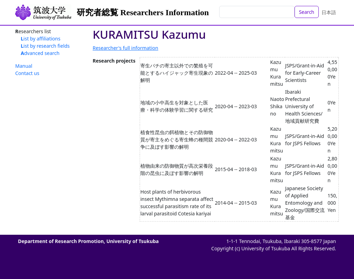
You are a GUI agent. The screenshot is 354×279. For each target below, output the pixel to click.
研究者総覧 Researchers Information (143, 12)
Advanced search (40, 53)
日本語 (329, 12)
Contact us (27, 73)
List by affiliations (40, 38)
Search (306, 12)
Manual (23, 66)
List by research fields (45, 46)
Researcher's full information (125, 48)
